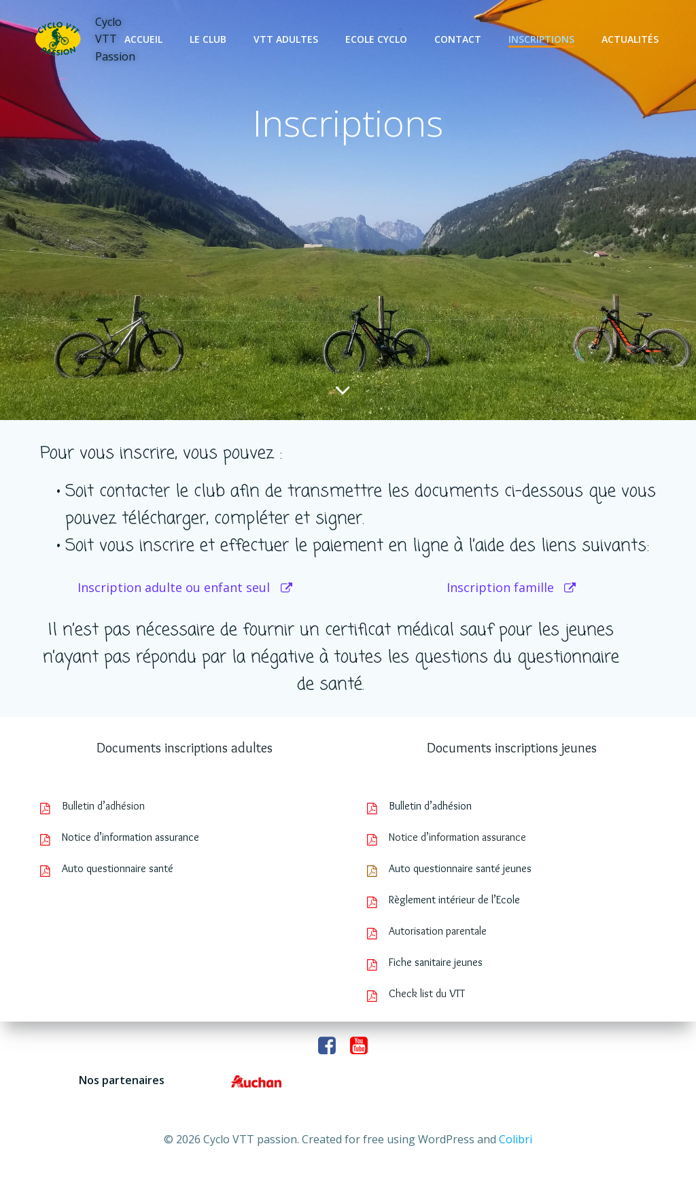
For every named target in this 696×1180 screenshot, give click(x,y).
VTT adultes (288, 39)
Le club (210, 39)
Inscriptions (543, 39)
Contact (459, 39)
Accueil (145, 39)
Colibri (515, 1139)
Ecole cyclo (378, 39)
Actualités (632, 39)
